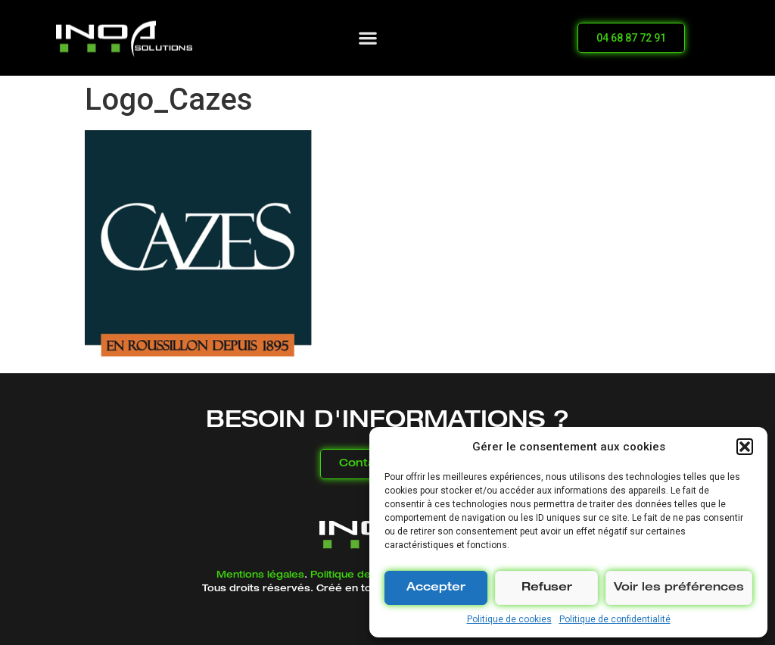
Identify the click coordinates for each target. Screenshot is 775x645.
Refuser (546, 588)
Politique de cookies (509, 619)
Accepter (435, 588)
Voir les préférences (679, 588)
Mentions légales (260, 575)
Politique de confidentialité (615, 619)
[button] (744, 446)
